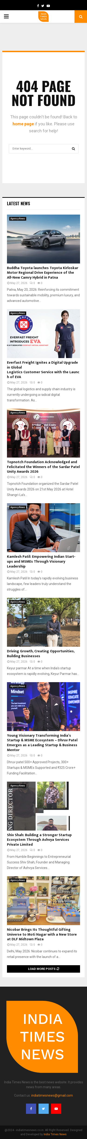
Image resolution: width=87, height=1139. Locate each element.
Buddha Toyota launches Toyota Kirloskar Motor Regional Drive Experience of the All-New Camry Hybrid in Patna (42, 273)
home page (23, 123)
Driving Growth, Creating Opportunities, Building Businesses (40, 653)
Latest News (18, 203)
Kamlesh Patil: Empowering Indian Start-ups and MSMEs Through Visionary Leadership (41, 562)
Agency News (17, 218)
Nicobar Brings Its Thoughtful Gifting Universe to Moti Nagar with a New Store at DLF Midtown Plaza (42, 935)
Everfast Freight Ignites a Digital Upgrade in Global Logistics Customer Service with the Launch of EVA (43, 369)
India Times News (55, 1134)
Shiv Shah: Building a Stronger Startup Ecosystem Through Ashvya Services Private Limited (39, 840)
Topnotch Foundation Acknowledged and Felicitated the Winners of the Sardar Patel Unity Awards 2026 (43, 467)
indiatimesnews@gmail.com (52, 1095)
